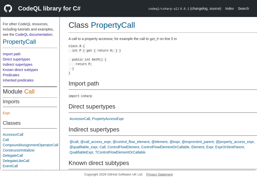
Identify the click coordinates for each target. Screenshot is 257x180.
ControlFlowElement (123, 147)
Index (229, 8)
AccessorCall (13, 134)
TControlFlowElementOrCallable (120, 152)
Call (29, 91)
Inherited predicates (18, 80)
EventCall (10, 166)
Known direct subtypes (20, 70)
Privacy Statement (159, 174)
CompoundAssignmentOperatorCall (30, 145)
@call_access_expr (95, 142)
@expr (174, 142)
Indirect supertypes (17, 64)
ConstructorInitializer (19, 150)
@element (159, 142)
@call (74, 142)
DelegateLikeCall (16, 161)
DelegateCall (13, 156)
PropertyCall (19, 41)
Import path (12, 54)
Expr (6, 113)
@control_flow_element (131, 142)
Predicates (11, 75)
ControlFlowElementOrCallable (165, 147)
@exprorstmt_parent (198, 142)
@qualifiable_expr (84, 147)
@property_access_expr (234, 142)
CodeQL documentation (33, 34)
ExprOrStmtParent (229, 147)
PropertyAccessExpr (108, 119)
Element (197, 147)
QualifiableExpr (81, 152)
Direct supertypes (16, 59)
